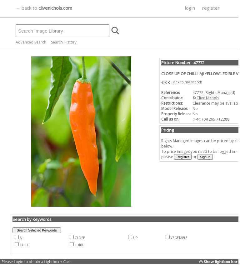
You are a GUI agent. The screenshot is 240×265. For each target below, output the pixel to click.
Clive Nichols (208, 98)
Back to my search (187, 82)
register (211, 8)
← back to (44, 8)
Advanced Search (31, 42)
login (190, 8)
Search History (64, 42)
